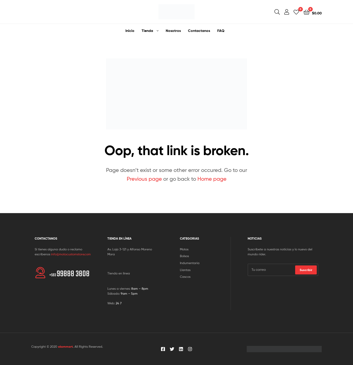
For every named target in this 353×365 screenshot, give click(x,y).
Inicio (129, 30)
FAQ (220, 30)
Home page (211, 179)
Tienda (147, 30)
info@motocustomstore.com (71, 254)
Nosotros (173, 30)
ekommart (65, 347)
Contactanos (199, 30)
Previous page (144, 179)
